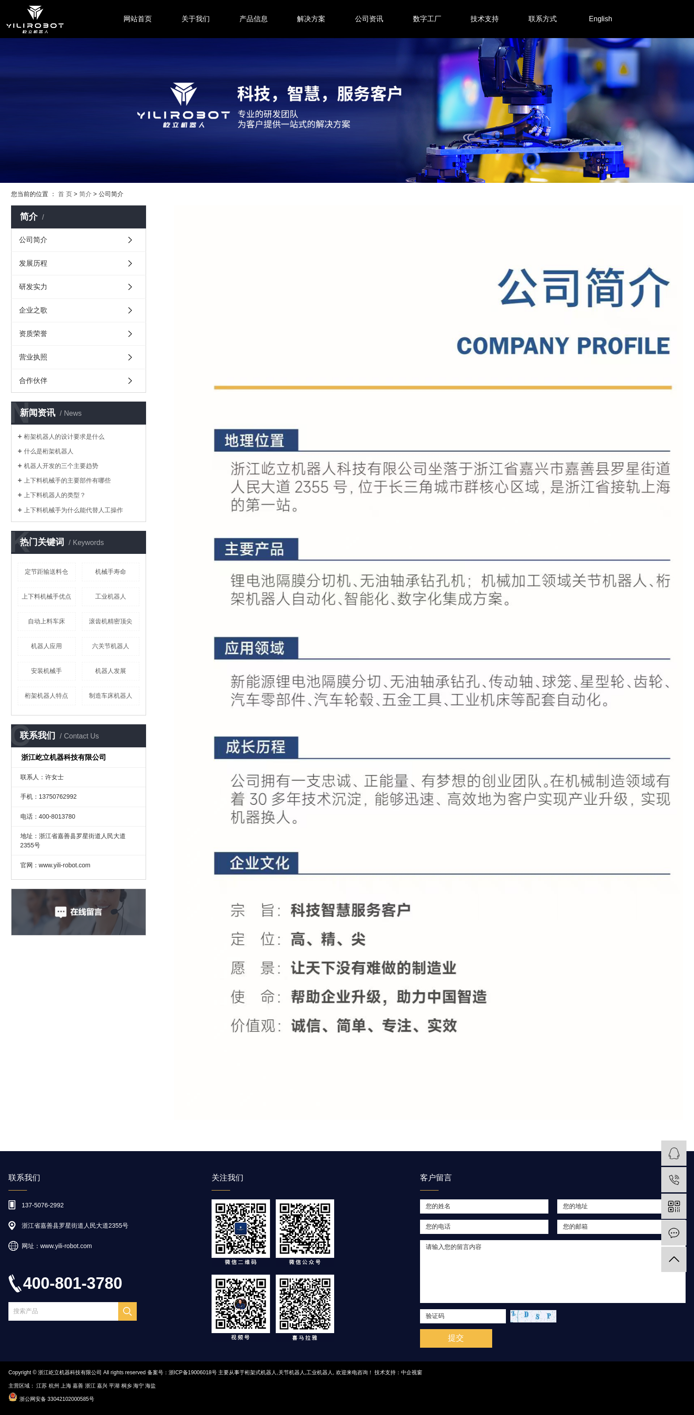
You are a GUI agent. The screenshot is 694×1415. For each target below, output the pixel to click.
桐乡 (126, 1386)
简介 (85, 193)
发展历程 (33, 263)
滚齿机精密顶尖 (110, 621)
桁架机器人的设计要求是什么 (64, 436)
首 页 (65, 193)
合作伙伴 (33, 380)
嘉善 (78, 1386)
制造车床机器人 (110, 695)
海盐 (150, 1386)
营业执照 (33, 357)
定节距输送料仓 (46, 571)
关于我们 (195, 19)
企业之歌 (33, 310)
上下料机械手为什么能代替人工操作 (73, 510)
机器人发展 (110, 670)
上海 (66, 1386)
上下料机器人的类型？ (55, 495)
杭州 (54, 1386)
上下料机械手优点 (46, 596)
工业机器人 (110, 596)
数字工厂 (427, 19)
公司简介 (33, 240)
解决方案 (311, 19)
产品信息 (253, 19)
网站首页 (137, 19)
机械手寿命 (110, 571)
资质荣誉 (33, 333)
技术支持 (484, 19)
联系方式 (542, 19)
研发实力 (33, 286)
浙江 (90, 1386)
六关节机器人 (110, 646)
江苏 (41, 1386)
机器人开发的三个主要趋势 (61, 465)
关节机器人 (291, 1372)
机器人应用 (46, 646)
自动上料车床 (46, 621)
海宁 (138, 1386)
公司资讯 (369, 19)
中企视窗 (411, 1372)
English (600, 19)
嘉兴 (102, 1386)
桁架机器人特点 (46, 695)
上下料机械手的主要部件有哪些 (67, 480)
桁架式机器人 (261, 1372)
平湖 (114, 1386)
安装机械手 (46, 670)
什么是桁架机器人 (48, 451)
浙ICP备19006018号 (193, 1372)
